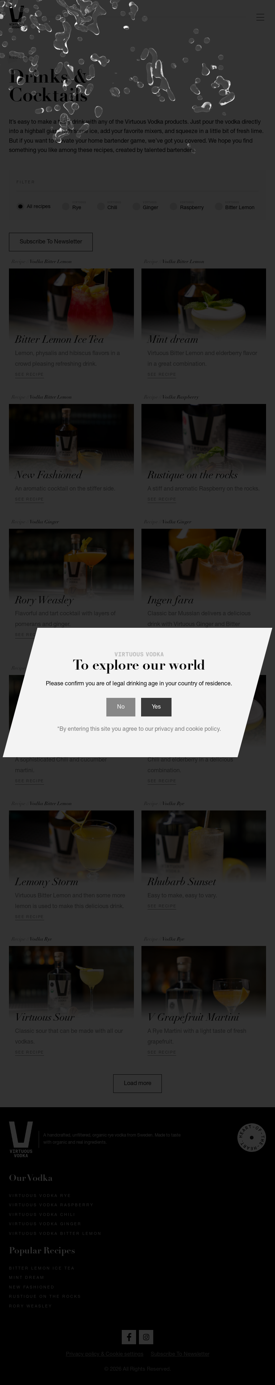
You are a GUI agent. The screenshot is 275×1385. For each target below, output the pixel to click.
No (121, 707)
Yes (156, 707)
